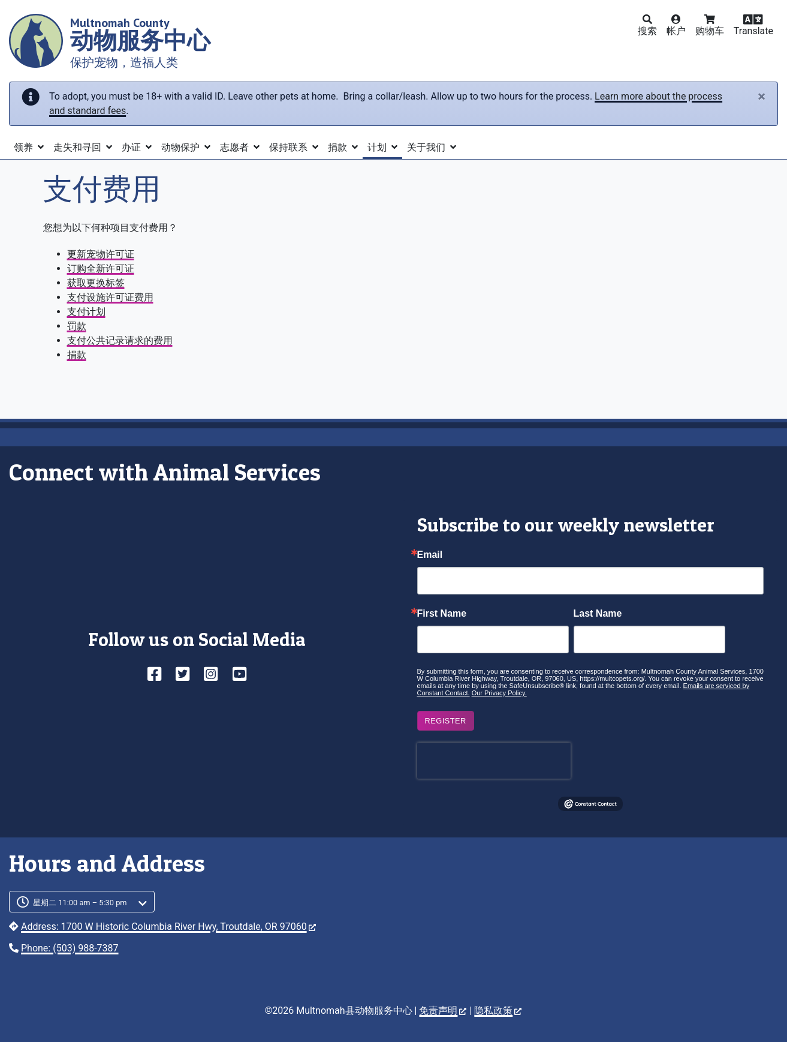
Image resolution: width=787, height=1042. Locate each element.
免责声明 (442, 1010)
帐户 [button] (676, 31)
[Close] (761, 96)
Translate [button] (753, 31)
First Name (442, 613)
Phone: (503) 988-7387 (70, 948)
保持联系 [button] (289, 147)
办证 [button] (132, 147)
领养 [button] (24, 147)
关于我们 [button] (427, 147)
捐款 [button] (338, 147)
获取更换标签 (96, 283)
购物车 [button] (709, 31)
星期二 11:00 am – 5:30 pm (80, 902)
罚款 (76, 326)
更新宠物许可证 (100, 254)
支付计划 (86, 311)
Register (445, 720)
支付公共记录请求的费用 (120, 340)
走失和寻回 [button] (78, 147)
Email (430, 555)
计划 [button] (378, 147)
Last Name (598, 613)
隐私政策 (497, 1010)
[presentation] (494, 761)
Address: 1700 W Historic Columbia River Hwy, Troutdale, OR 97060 (168, 926)
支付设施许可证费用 (110, 297)
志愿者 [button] (235, 147)
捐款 (76, 355)
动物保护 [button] (181, 147)
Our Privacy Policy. (499, 692)
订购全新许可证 (100, 268)
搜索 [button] (647, 31)
